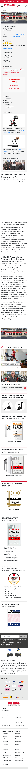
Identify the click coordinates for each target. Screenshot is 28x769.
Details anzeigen (7, 48)
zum (5, 710)
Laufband (5, 736)
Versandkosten (5, 722)
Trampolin (17, 739)
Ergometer (17, 733)
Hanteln (17, 744)
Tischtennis (5, 741)
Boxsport (5, 747)
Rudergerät (18, 736)
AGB (3, 717)
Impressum (17, 720)
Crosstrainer (5, 733)
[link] (2, 645)
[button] (2, 333)
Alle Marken (5, 764)
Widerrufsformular (6, 725)
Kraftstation (5, 739)
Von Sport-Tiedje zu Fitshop (8, 660)
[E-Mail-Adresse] (10, 636)
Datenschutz (18, 717)
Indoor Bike (5, 744)
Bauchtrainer (18, 755)
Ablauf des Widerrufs (19, 725)
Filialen (4, 10)
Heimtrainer (5, 749)
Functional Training (7, 755)
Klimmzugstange (19, 758)
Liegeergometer (19, 747)
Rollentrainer (18, 749)
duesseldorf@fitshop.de (19, 36)
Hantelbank (18, 741)
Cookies (4, 720)
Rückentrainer (6, 758)
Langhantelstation (19, 752)
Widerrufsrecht (18, 722)
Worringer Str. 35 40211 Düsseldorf (7, 30)
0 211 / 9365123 (20, 34)
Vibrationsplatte (19, 760)
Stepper (4, 752)
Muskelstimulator (7, 760)
